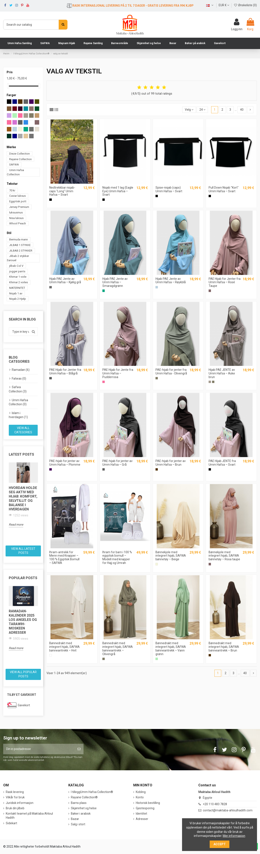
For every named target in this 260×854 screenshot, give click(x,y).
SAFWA (14, 164)
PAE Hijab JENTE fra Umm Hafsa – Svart (222, 462)
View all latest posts (23, 551)
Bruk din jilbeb (15, 808)
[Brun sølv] (210, 382)
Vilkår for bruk (15, 797)
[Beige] (156, 564)
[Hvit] (50, 655)
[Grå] (103, 469)
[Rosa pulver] (103, 382)
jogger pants (17, 271)
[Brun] (156, 469)
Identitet (141, 813)
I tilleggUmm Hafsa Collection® (92, 792)
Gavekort (24, 705)
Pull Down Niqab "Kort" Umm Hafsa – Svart (224, 189)
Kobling (141, 792)
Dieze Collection (19, 153)
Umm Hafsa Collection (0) (18, 402)
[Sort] (50, 199)
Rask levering (15, 792)
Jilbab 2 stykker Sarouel (18, 258)
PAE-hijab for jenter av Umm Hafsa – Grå (117, 462)
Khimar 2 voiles (18, 282)
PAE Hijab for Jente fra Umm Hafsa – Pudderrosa (117, 373)
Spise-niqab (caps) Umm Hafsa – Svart (168, 189)
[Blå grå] (50, 378)
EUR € (224, 5)
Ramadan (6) (21, 369)
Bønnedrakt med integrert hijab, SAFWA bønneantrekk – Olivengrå (117, 648)
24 (202, 109)
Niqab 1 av (15, 293)
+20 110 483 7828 (215, 804)
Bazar (75, 819)
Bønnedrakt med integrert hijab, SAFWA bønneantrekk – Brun (224, 646)
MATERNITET (17, 287)
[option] (23, 494)
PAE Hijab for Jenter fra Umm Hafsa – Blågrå (65, 371)
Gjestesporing (145, 808)
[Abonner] (79, 749)
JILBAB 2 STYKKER (20, 250)
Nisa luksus (16, 217)
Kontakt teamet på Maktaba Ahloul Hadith (29, 816)
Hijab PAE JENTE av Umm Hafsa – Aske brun (222, 373)
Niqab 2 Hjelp (17, 298)
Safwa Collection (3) (18, 389)
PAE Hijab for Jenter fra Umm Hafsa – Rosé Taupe (225, 282)
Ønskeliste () (245, 5)
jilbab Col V (16, 265)
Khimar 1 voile (17, 276)
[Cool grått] (50, 287)
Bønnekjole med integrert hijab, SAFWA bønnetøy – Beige (170, 555)
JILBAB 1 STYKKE (20, 244)
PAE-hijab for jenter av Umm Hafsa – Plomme (64, 462)
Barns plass (79, 803)
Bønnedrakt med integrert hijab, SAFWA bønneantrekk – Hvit (64, 646)
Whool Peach (17, 223)
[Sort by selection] (189, 110)
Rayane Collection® (84, 797)
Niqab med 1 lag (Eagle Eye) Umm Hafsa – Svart (117, 191)
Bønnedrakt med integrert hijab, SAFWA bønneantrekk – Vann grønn (170, 648)
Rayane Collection (20, 159)
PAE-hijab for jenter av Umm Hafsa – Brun (170, 462)
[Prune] (50, 469)
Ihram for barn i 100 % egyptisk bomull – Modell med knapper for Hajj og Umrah (117, 557)
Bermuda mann (18, 239)
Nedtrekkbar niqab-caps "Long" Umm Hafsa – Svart (62, 191)
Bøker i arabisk (81, 813)
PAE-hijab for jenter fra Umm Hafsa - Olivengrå (171, 371)
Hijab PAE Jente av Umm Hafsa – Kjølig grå (65, 280)
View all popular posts (23, 674)
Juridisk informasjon (19, 803)
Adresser (142, 819)
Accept (220, 844)
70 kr (12, 190)
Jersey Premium (19, 207)
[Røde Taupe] (210, 290)
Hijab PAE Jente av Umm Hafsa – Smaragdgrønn (115, 282)
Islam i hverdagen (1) (18, 415)
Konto (140, 797)
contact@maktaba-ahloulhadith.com (228, 810)
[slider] (8, 86)
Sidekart (11, 823)
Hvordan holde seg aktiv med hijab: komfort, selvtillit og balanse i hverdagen (23, 498)
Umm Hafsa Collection (15, 172)
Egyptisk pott (17, 201)
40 (242, 109)
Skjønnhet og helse (84, 808)
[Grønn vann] (156, 659)
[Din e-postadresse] (39, 749)
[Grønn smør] (103, 290)
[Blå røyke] (156, 287)
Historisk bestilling (148, 803)
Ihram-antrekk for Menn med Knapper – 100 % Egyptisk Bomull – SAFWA (64, 557)
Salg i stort (78, 824)
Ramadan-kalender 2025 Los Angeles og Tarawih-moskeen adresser (23, 622)
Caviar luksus (17, 195)
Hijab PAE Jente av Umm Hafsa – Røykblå (170, 280)
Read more (16, 524)
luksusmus (16, 212)
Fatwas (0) (19, 378)
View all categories (23, 430)
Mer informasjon (234, 836)
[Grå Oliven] (156, 378)
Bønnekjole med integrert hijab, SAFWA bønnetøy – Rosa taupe (224, 555)
